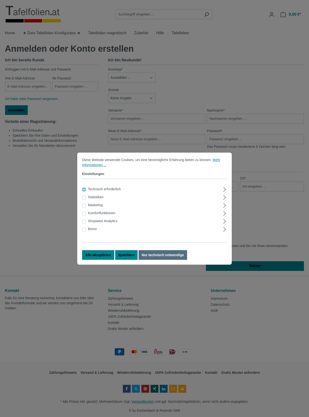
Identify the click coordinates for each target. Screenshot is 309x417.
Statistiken (96, 201)
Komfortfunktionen (101, 217)
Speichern (126, 259)
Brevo (92, 233)
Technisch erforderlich (104, 193)
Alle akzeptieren (98, 259)
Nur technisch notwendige (163, 259)
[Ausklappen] (224, 193)
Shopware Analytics (102, 225)
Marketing (95, 209)
